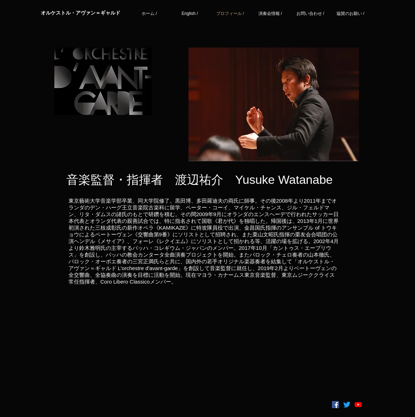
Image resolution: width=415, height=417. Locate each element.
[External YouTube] (204, 345)
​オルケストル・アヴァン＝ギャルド (80, 13)
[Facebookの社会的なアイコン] (335, 404)
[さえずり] (346, 404)
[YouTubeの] (358, 404)
